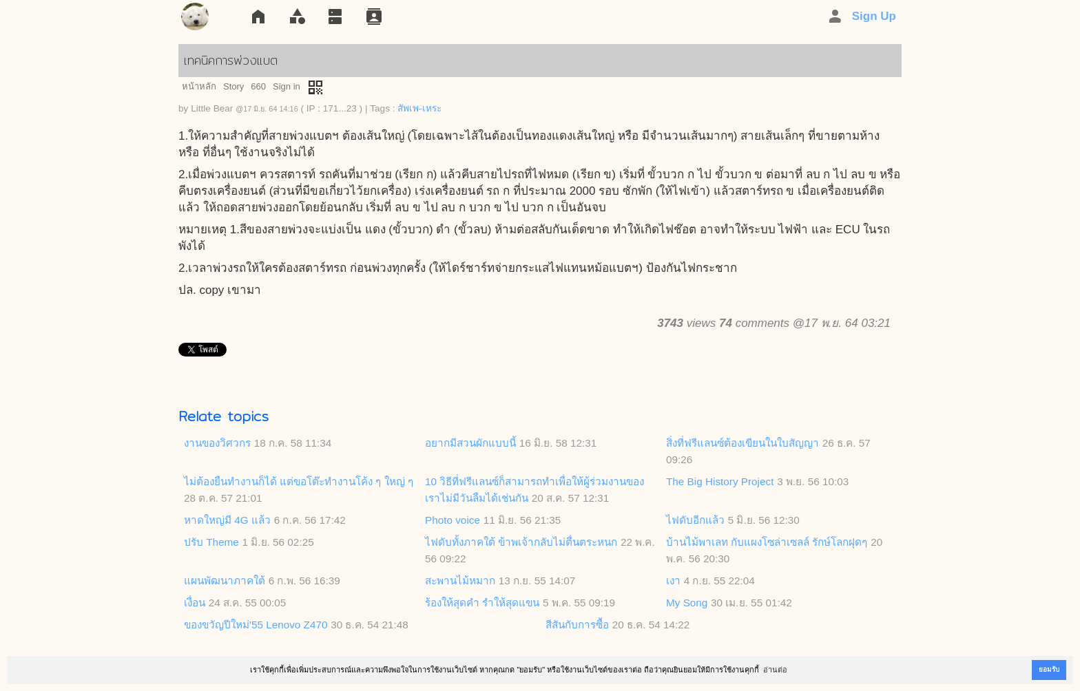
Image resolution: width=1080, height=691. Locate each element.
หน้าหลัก (199, 86)
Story (233, 86)
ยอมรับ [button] (1049, 669)
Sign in (286, 86)
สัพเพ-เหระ (419, 108)
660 (258, 86)
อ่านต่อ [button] (775, 670)
